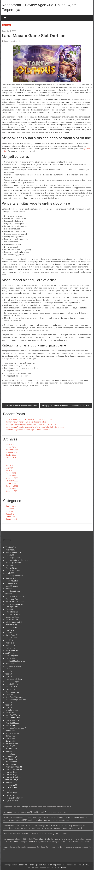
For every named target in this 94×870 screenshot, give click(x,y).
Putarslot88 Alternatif (14, 767)
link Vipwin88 (11, 764)
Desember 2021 (12, 491)
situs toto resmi (12, 612)
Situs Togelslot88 (12, 692)
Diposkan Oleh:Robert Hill (12, 41)
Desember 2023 (12, 450)
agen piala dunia (12, 788)
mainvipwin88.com (13, 591)
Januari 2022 (11, 489)
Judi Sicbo (10, 653)
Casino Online (11, 506)
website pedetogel (12, 617)
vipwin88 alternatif (12, 578)
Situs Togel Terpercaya (14, 697)
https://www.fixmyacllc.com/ (17, 560)
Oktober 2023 (11, 455)
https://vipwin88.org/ (14, 563)
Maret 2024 (10, 445)
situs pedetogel (11, 772)
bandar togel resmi (13, 614)
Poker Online (10, 511)
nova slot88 (10, 658)
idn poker (9, 633)
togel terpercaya (12, 780)
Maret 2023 (10, 470)
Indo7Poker (10, 630)
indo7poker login (12, 625)
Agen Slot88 (10, 565)
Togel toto (9, 695)
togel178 (9, 671)
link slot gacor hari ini (14, 622)
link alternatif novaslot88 (15, 602)
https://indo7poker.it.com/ (16, 728)
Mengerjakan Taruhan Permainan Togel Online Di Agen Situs (65, 406)
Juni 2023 (9, 463)
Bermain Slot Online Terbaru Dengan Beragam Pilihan (26, 422)
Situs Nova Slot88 (12, 733)
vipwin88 (9, 589)
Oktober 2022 (11, 483)
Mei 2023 (9, 465)
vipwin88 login (11, 751)
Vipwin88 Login (11, 757)
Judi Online (10, 509)
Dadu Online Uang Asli (49, 812)
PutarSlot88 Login (12, 720)
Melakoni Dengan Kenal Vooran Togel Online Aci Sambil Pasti (29, 430)
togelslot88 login (12, 684)
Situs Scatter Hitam (13, 718)
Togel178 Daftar (12, 581)
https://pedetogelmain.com (16, 700)
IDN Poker (54, 826)
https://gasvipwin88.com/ (16, 596)
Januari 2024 (11, 447)
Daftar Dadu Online (13, 651)
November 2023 (12, 452)
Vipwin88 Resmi (12, 547)
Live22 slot (10, 664)
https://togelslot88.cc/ (14, 576)
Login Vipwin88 (11, 785)
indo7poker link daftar (14, 679)
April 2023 (9, 468)
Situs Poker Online (12, 571)
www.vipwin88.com (13, 552)
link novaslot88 (11, 762)
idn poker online (12, 710)
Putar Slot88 (10, 726)
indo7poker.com (12, 620)
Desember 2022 (12, 478)
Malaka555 (10, 573)
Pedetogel (24, 807)
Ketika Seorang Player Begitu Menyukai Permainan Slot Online (29, 419)
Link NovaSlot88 (12, 744)
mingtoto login (11, 749)
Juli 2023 (9, 460)
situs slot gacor (12, 689)
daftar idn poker (12, 627)
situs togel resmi (12, 607)
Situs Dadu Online (72, 818)
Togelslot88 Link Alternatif (15, 661)
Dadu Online (10, 645)
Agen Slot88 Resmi (13, 715)
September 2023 (12, 458)
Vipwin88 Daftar (12, 583)
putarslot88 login (12, 682)
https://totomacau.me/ (14, 604)
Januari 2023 (11, 476)
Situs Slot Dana (11, 568)
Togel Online (10, 516)
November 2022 (12, 481)
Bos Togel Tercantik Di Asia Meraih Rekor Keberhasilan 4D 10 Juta (31, 424)
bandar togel (10, 754)
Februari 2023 (11, 473)
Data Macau (10, 550)
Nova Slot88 (10, 731)
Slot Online (6, 25)
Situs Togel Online (12, 599)
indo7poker (10, 713)
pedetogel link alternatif (14, 777)
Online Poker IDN (12, 635)
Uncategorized (11, 519)
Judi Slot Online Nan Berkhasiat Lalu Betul (21, 406)
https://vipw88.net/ (13, 558)
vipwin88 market (12, 586)
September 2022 (12, 486)
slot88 (8, 669)
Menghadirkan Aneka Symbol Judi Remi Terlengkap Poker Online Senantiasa (35, 427)
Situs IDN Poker (11, 638)
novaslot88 (10, 555)
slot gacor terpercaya (14, 666)
